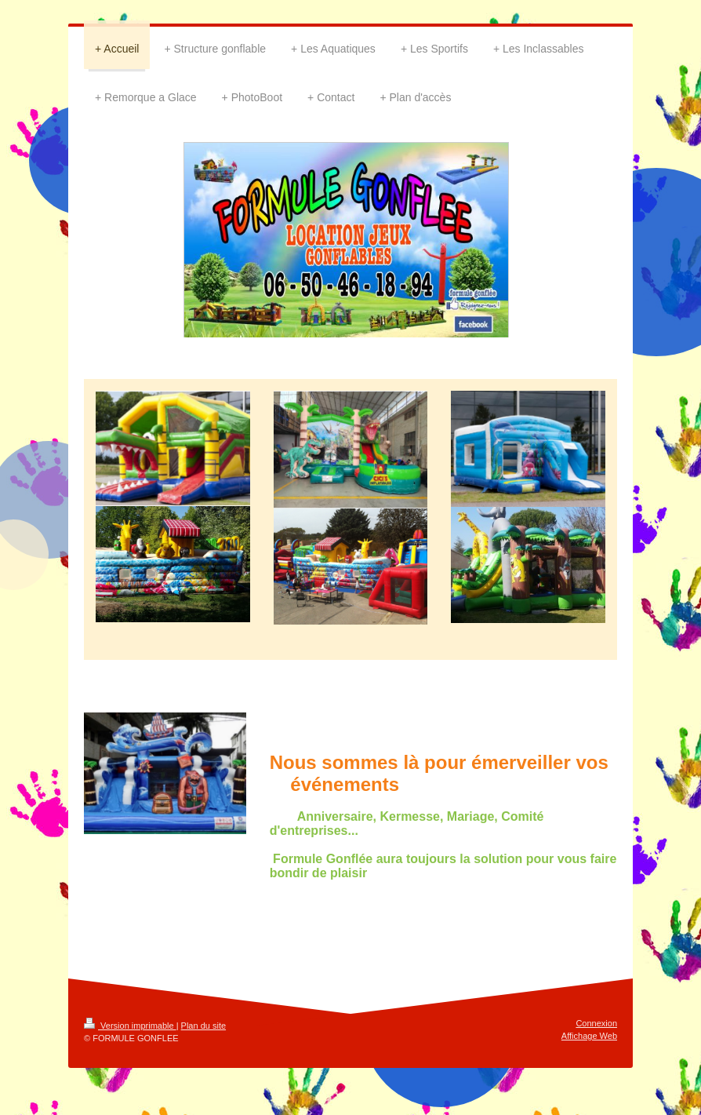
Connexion (596, 1023)
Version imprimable (130, 1025)
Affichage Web (589, 1035)
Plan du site (203, 1025)
